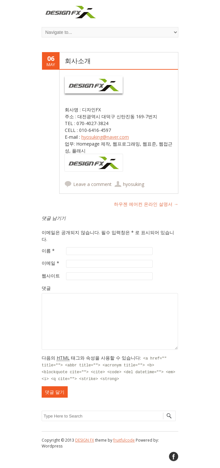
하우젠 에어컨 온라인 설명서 (146, 204)
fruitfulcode (124, 440)
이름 (48, 251)
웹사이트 (51, 276)
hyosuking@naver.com (105, 137)
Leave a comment (92, 184)
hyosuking (133, 184)
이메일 (50, 263)
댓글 (46, 288)
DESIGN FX (84, 440)
